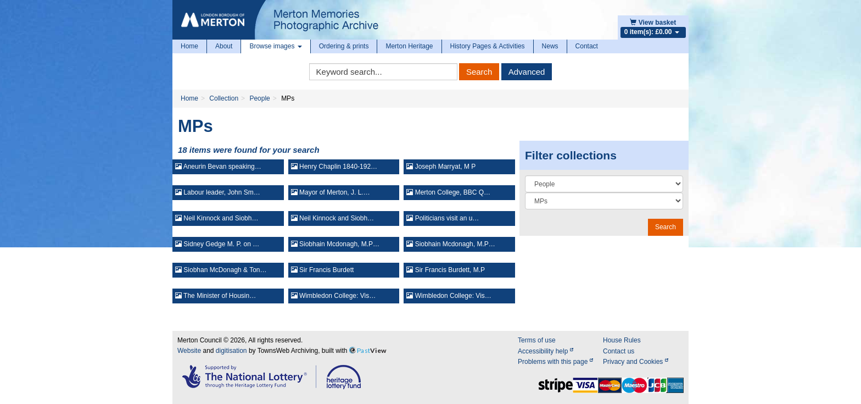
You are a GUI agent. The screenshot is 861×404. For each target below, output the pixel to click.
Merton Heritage (409, 46)
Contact (586, 46)
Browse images (275, 46)
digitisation (231, 351)
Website (189, 351)
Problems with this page (555, 362)
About (223, 46)
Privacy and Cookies (635, 362)
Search (479, 71)
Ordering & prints (344, 46)
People (259, 98)
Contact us (618, 351)
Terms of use (537, 340)
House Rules (622, 340)
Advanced (526, 71)
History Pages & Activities (487, 46)
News (550, 46)
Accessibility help (545, 351)
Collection (223, 98)
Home (189, 46)
